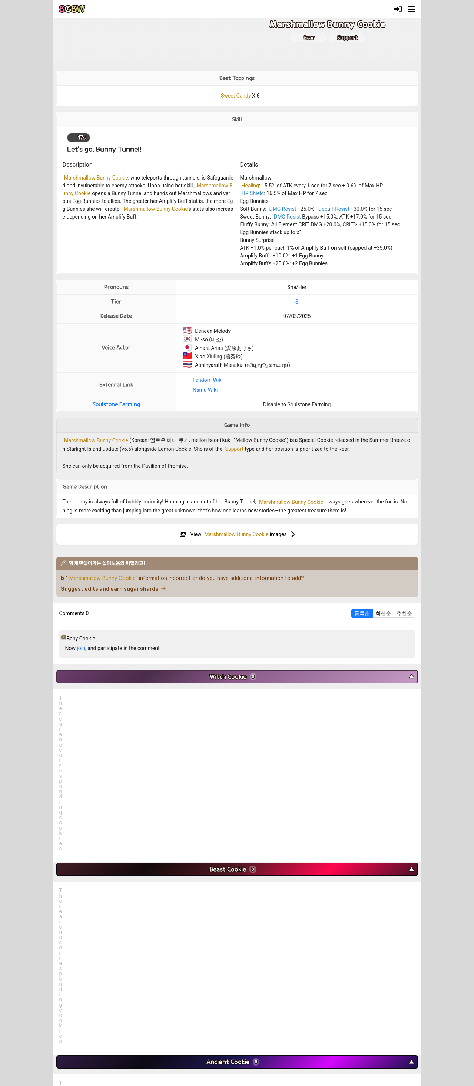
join (81, 648)
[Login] (398, 9)
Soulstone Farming (116, 404)
